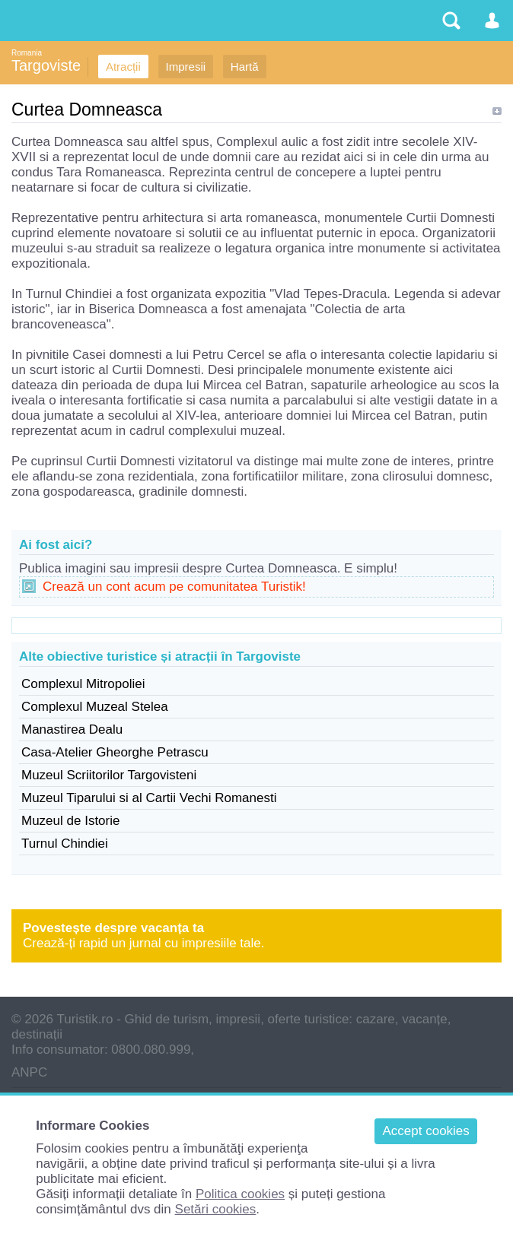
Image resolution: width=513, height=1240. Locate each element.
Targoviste (46, 65)
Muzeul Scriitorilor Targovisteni (108, 775)
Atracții (123, 66)
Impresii (186, 66)
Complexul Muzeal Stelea (94, 706)
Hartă (245, 66)
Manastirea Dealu (72, 729)
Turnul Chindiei (64, 843)
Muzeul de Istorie (70, 820)
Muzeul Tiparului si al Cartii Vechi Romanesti (148, 798)
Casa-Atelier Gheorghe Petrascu (115, 752)
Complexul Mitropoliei (83, 684)
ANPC (29, 1072)
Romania (26, 53)
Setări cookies (215, 1209)
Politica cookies (240, 1194)
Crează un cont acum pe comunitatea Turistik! (174, 586)
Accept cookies (425, 1131)
